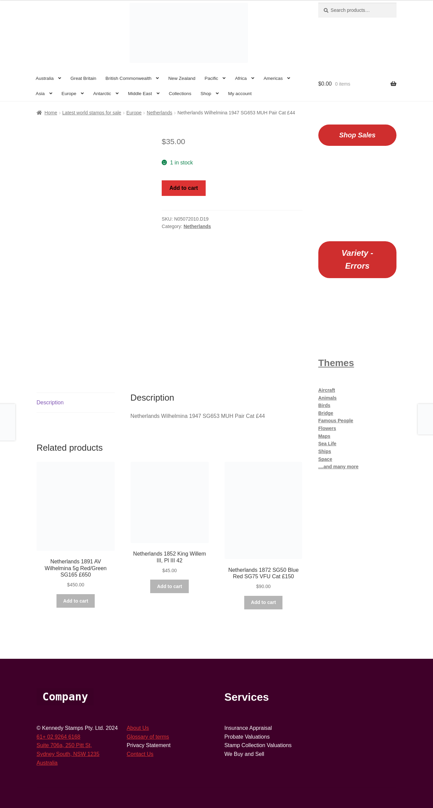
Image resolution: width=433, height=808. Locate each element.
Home (51, 112)
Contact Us (140, 754)
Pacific (211, 78)
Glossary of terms (148, 737)
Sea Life (327, 443)
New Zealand (182, 78)
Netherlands (160, 112)
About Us (138, 728)
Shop (206, 93)
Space (325, 459)
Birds (324, 405)
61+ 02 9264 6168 (58, 737)
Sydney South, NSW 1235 (68, 754)
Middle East (140, 93)
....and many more (338, 466)
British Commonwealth (129, 78)
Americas (273, 78)
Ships (324, 451)
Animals (327, 398)
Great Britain (83, 78)
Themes (336, 363)
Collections (180, 93)
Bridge (325, 413)
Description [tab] (50, 402)
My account (240, 93)
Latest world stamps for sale (91, 112)
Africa (241, 78)
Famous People (335, 420)
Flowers (327, 428)
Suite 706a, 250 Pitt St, (64, 745)
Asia (40, 93)
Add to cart (183, 188)
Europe (69, 93)
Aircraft (326, 390)
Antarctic (102, 93)
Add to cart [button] (75, 601)
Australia (45, 78)
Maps (324, 436)
